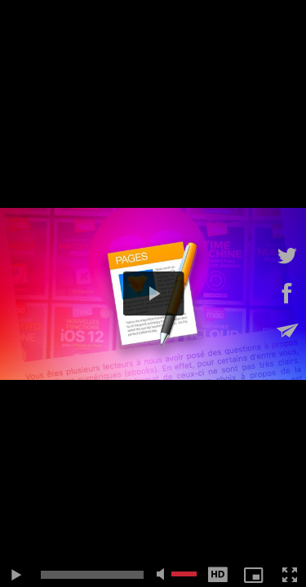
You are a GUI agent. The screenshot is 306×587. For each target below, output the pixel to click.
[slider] (92, 575)
